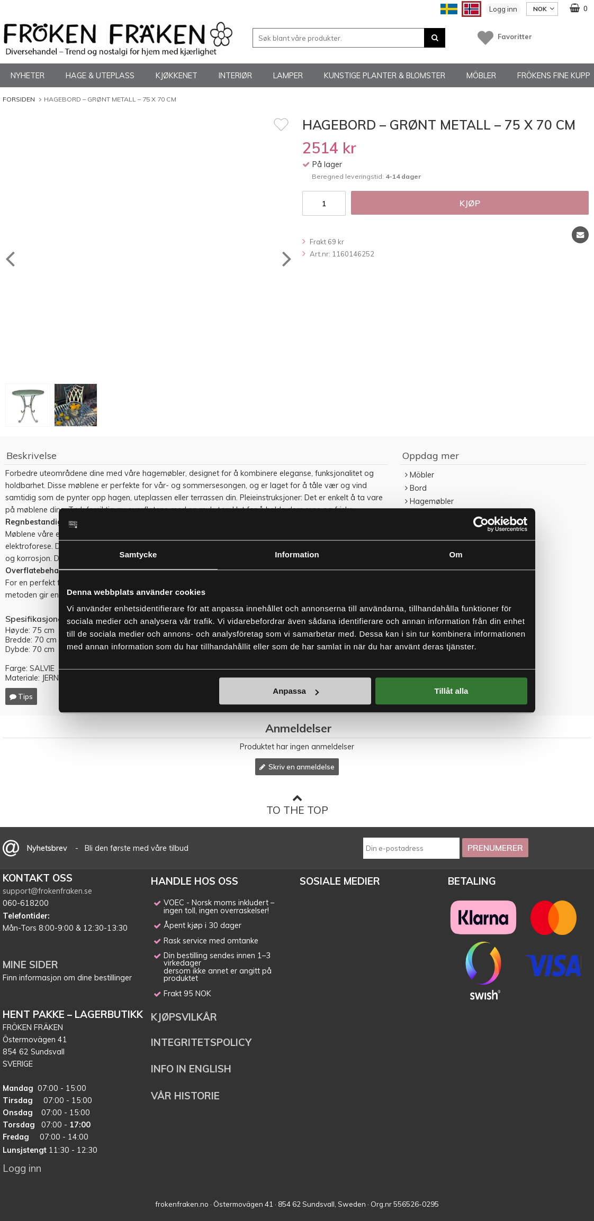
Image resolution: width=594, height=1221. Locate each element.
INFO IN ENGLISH (191, 1068)
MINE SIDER (30, 964)
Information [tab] (297, 554)
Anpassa (296, 690)
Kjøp (470, 203)
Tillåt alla (451, 690)
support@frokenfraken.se (47, 891)
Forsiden (19, 99)
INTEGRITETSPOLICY (201, 1042)
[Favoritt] (281, 124)
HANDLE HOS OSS (194, 881)
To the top (297, 804)
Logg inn (503, 9)
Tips (21, 696)
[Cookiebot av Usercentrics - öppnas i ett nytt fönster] (481, 524)
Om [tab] (455, 554)
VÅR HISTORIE (185, 1095)
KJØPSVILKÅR (184, 1017)
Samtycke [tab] (138, 554)
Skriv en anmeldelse (297, 767)
